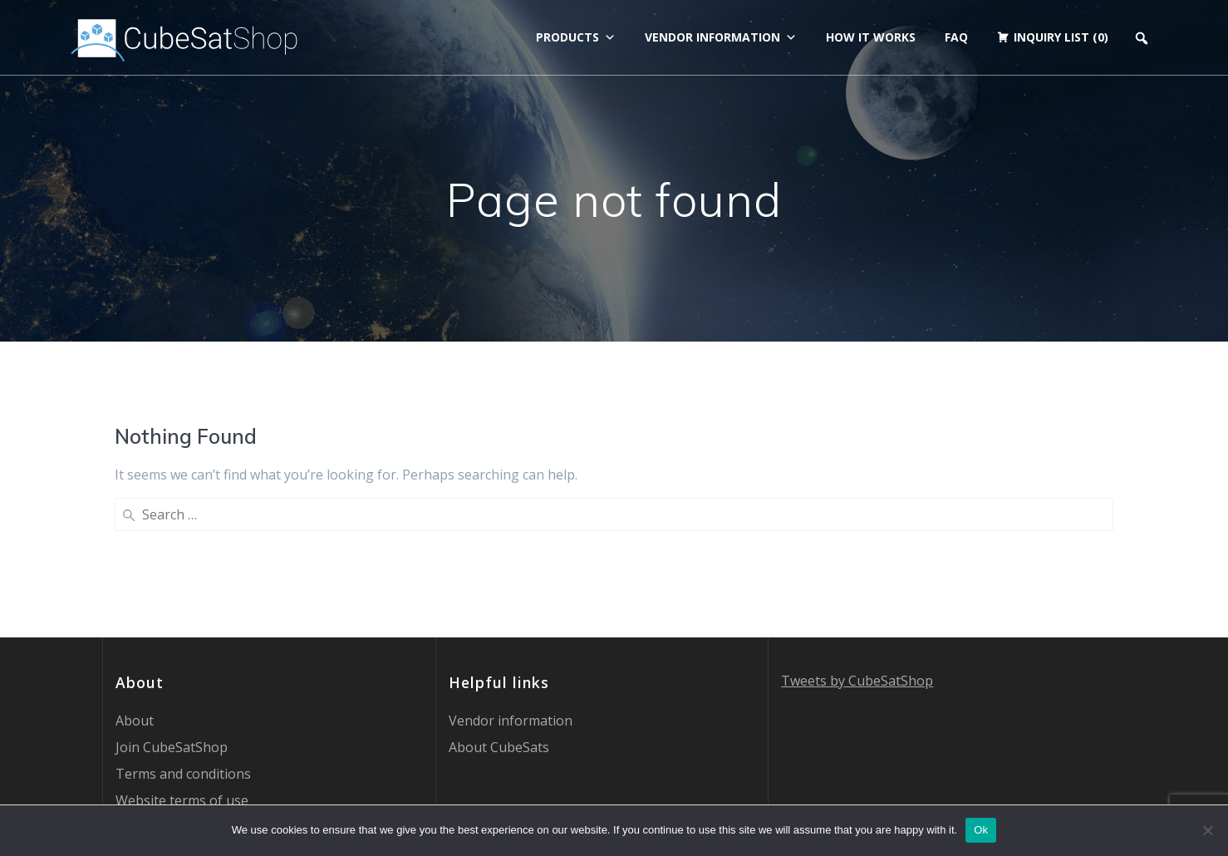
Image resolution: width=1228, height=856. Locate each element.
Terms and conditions (183, 638)
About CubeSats (499, 612)
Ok (981, 830)
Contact (139, 718)
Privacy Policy (157, 691)
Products (576, 37)
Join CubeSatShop (171, 612)
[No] (1207, 830)
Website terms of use (181, 665)
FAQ (956, 37)
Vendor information (721, 37)
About (134, 585)
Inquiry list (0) (1061, 37)
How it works (871, 37)
